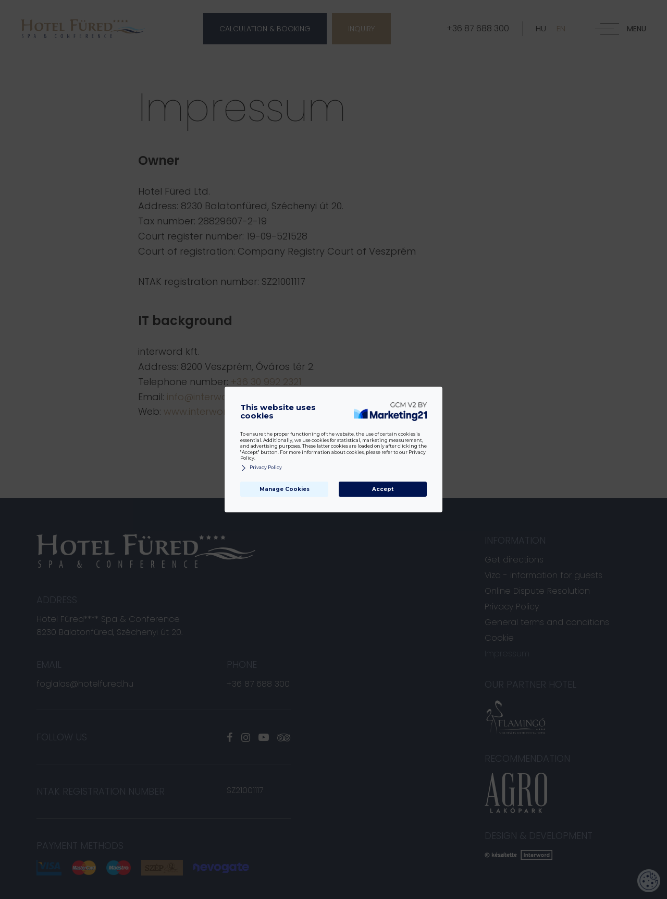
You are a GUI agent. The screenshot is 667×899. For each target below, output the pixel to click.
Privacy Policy (261, 468)
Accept (382, 489)
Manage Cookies (285, 489)
